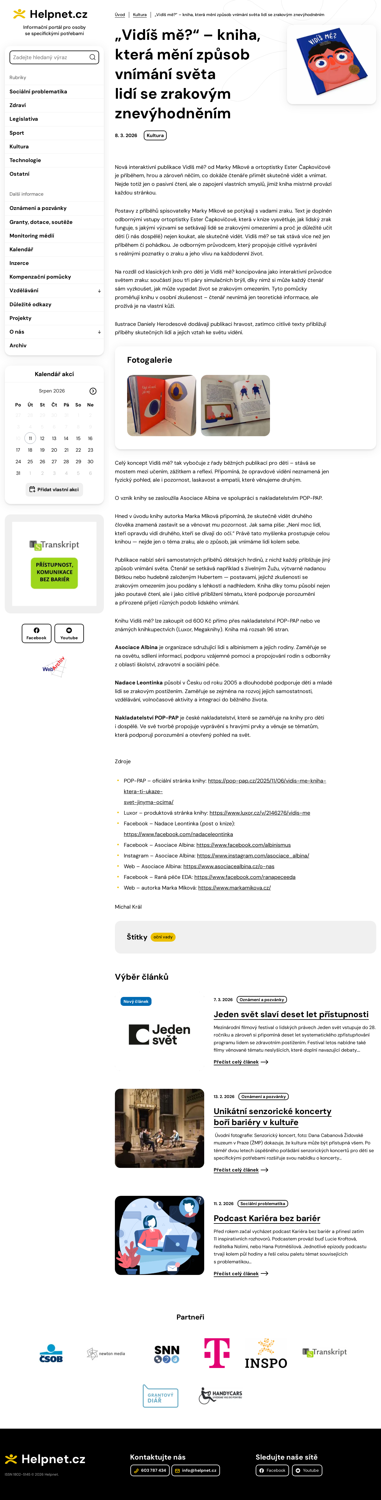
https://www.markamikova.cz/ (234, 875)
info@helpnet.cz (195, 1459)
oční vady (163, 924)
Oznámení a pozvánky (38, 208)
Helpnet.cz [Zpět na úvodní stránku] (62, 14)
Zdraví (18, 105)
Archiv (18, 345)
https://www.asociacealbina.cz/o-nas (228, 854)
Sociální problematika (38, 91)
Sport (17, 132)
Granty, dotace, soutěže (41, 222)
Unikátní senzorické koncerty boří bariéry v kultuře (273, 1105)
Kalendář (21, 249)
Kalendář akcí (54, 374)
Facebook (36, 633)
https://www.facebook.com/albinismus (243, 832)
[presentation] (159, 1019)
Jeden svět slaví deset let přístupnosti (291, 1002)
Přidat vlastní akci (58, 489)
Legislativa (24, 118)
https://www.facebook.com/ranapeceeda (245, 864)
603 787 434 (150, 1459)
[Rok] (61, 391)
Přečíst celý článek (236, 1050)
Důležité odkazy (30, 304)
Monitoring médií (32, 235)
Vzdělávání (24, 290)
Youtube (69, 633)
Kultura (19, 146)
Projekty (21, 318)
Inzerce (19, 263)
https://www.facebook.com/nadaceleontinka (178, 822)
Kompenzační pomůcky (40, 276)
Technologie (25, 160)
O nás (17, 331)
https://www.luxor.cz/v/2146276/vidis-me (260, 800)
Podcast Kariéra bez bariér (267, 1206)
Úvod (120, 14)
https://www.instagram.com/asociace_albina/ (253, 843)
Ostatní (19, 174)
